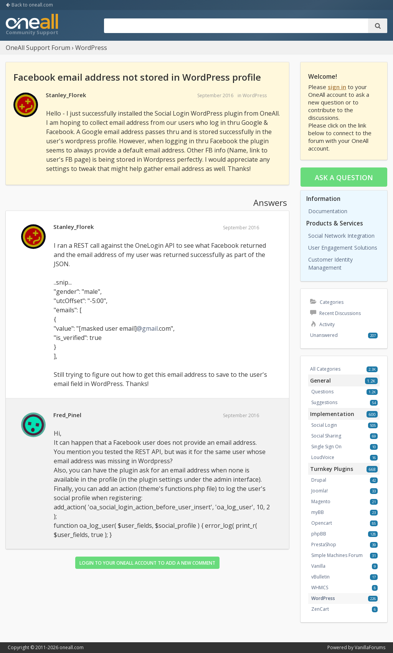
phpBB (318, 533)
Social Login (324, 425)
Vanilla (318, 566)
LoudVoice (322, 457)
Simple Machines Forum (337, 555)
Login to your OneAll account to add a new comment (147, 563)
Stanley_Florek (66, 95)
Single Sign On (326, 446)
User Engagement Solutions (342, 247)
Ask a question (344, 177)
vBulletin (320, 576)
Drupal (318, 480)
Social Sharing (326, 436)
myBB (317, 512)
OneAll (32, 25)
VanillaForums (370, 647)
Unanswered (324, 335)
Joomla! (319, 490)
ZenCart (320, 609)
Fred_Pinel (67, 415)
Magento (320, 501)
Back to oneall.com (29, 5)
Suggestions (324, 402)
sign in (337, 87)
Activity (322, 324)
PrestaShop (323, 544)
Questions (322, 391)
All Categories (325, 369)
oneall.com (71, 647)
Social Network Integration (341, 235)
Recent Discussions (335, 313)
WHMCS (319, 587)
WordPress (255, 95)
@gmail (147, 328)
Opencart (321, 523)
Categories (326, 302)
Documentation (327, 211)
